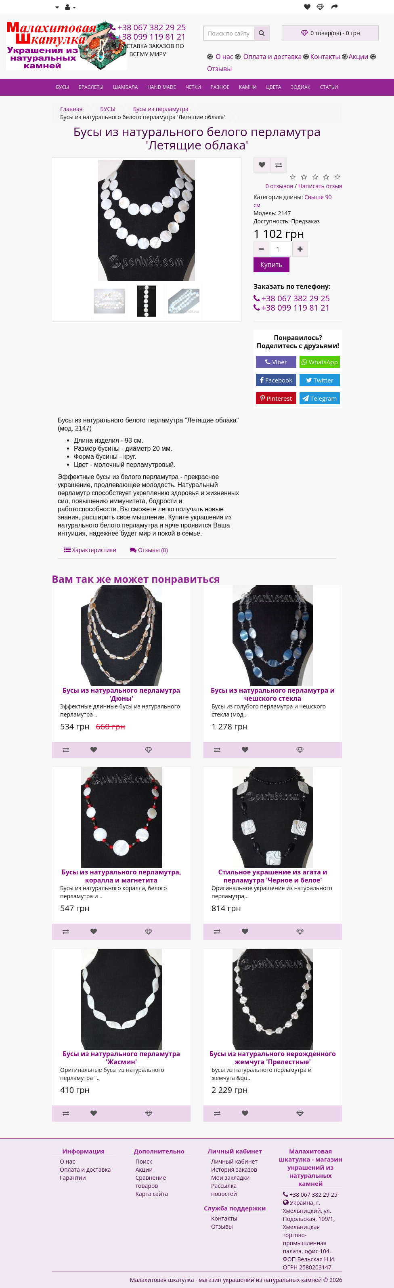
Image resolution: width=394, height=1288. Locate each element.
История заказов (234, 1169)
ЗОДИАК (300, 87)
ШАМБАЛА (125, 87)
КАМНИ (248, 87)
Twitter (319, 380)
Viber (276, 362)
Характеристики (90, 550)
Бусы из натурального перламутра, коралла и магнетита (121, 876)
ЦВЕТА (273, 87)
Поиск (144, 1161)
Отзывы (219, 68)
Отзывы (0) (149, 550)
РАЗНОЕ (220, 87)
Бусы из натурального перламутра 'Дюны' (121, 694)
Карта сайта (152, 1194)
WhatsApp (320, 362)
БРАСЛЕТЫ (91, 87)
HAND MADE (161, 87)
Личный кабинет (234, 1161)
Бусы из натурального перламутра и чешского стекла (273, 694)
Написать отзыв (320, 186)
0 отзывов (279, 186)
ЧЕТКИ (193, 87)
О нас (224, 56)
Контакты (325, 56)
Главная (71, 109)
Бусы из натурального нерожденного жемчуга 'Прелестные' (273, 1057)
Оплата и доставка (272, 56)
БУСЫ (62, 87)
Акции (359, 56)
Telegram (319, 398)
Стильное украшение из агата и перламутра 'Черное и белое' (272, 876)
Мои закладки (230, 1177)
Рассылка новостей (224, 1190)
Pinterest (276, 398)
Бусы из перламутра (161, 109)
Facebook (276, 380)
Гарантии (73, 1177)
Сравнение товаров (151, 1181)
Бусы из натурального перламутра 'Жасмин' (121, 1057)
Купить (271, 264)
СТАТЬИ (329, 87)
